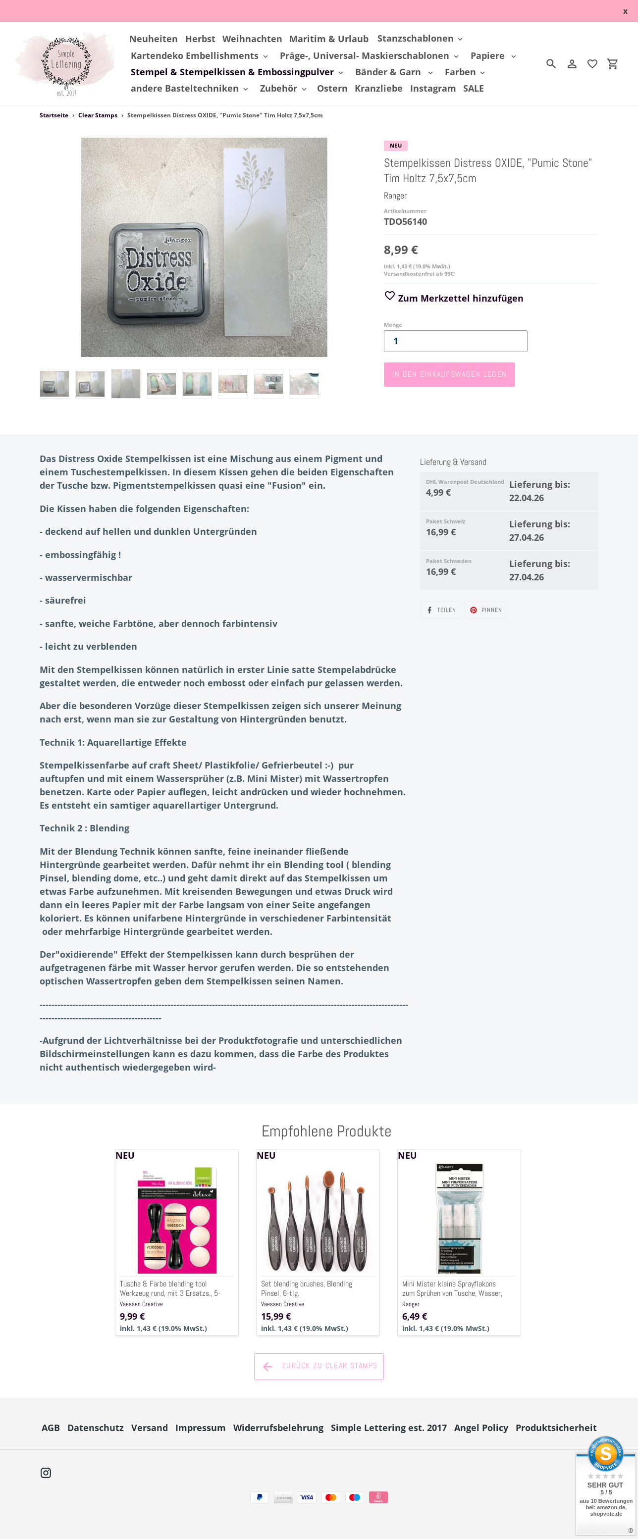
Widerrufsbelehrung (278, 1428)
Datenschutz (95, 1428)
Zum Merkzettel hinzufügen (454, 298)
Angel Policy (481, 1428)
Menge (393, 324)
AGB (51, 1428)
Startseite (54, 115)
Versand (149, 1428)
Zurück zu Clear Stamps (319, 1367)
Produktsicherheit (556, 1428)
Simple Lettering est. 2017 (389, 1428)
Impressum (200, 1428)
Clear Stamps (97, 115)
